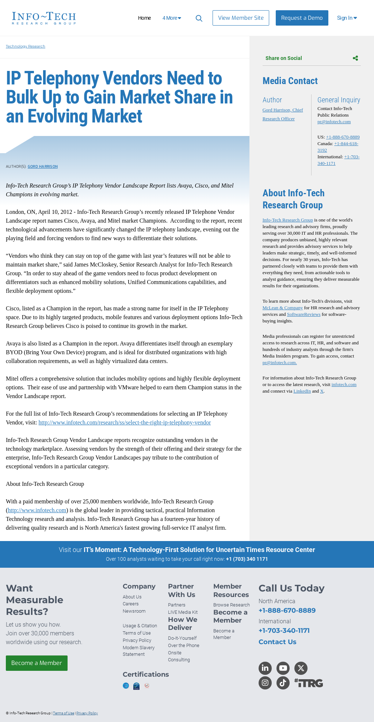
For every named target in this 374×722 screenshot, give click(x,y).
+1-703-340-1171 (284, 631)
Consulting (179, 659)
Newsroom (134, 611)
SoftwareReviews (304, 314)
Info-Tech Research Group (288, 220)
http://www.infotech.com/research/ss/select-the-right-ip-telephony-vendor (125, 422)
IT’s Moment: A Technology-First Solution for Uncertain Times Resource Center (199, 549)
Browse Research (231, 605)
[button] (347, 18)
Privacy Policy (137, 640)
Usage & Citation (140, 625)
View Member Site (241, 18)
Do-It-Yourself (182, 638)
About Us (132, 597)
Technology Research (25, 46)
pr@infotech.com (334, 121)
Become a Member (36, 663)
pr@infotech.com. (280, 362)
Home (144, 18)
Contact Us (278, 642)
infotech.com (344, 384)
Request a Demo (302, 18)
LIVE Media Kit (183, 612)
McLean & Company (283, 307)
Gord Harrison (43, 166)
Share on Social (312, 58)
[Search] (198, 18)
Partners (177, 605)
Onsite (175, 652)
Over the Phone (183, 645)
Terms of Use (137, 633)
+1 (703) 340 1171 (247, 559)
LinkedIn (302, 391)
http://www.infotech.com (37, 510)
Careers (131, 603)
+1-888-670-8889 (343, 137)
